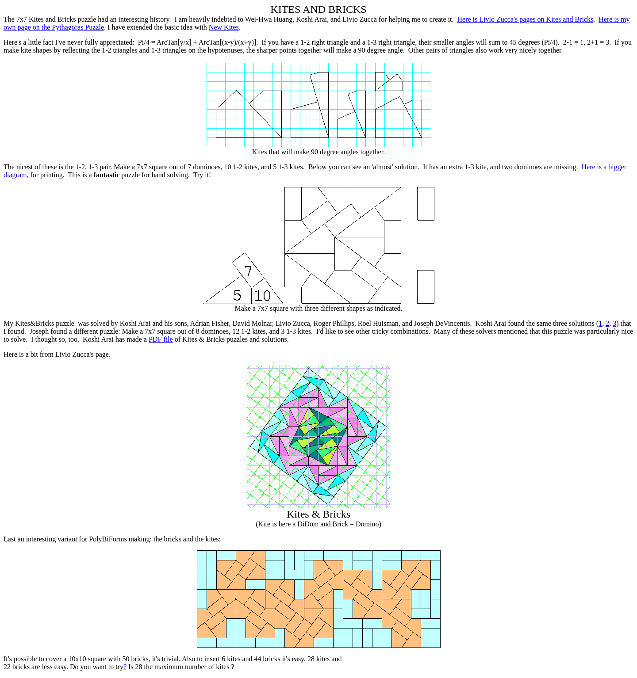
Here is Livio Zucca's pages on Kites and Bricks (525, 19)
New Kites (224, 27)
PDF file (161, 339)
